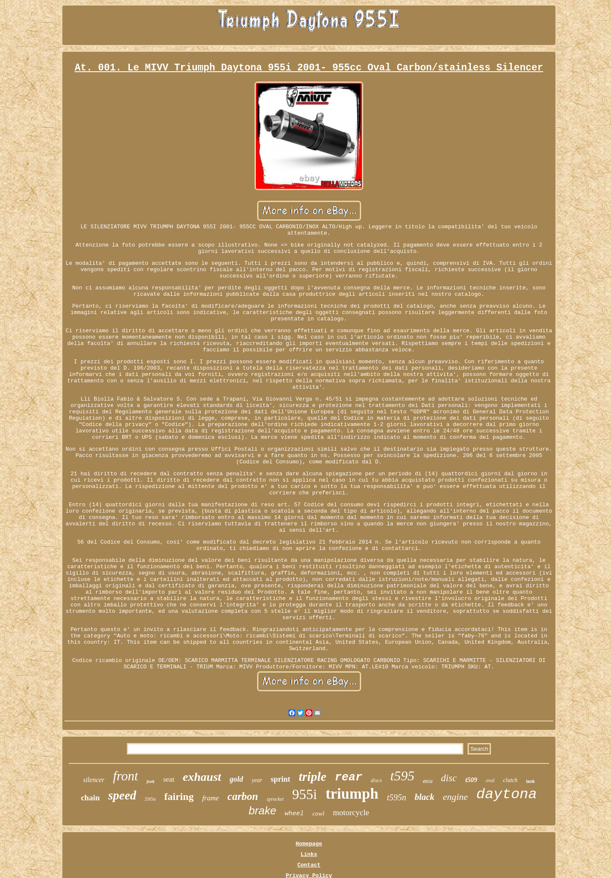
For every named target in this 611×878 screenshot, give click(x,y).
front (125, 776)
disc (449, 778)
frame (210, 798)
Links (308, 854)
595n (150, 799)
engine (455, 796)
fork (150, 781)
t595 (402, 775)
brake (262, 810)
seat (168, 779)
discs (376, 780)
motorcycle (351, 812)
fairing (178, 796)
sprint (280, 779)
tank (530, 781)
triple (312, 776)
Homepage (309, 844)
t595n (396, 797)
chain (90, 797)
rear (348, 777)
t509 (471, 779)
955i (304, 794)
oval (490, 780)
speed (122, 795)
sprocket (274, 799)
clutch (510, 780)
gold (236, 779)
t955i (428, 781)
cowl (318, 813)
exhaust (202, 776)
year (257, 780)
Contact (309, 865)
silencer (94, 779)
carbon (242, 796)
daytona (506, 794)
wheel (294, 813)
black (424, 797)
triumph (351, 793)
